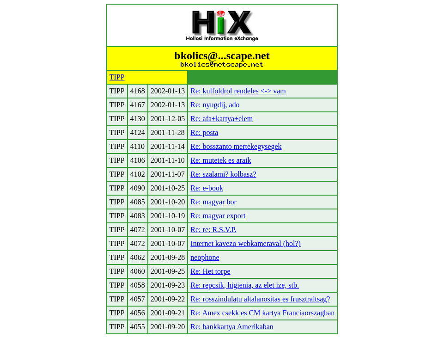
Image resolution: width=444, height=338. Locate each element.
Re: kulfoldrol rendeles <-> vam (238, 91)
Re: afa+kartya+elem (221, 119)
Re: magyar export (217, 216)
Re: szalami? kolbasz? (223, 174)
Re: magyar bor (213, 202)
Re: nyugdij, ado (214, 105)
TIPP (117, 77)
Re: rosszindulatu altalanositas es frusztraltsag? (260, 299)
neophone (204, 257)
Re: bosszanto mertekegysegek (235, 146)
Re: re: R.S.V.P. (213, 230)
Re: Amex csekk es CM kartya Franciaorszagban (262, 313)
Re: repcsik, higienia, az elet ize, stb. (244, 285)
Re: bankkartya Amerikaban (232, 327)
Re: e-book (206, 188)
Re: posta (204, 132)
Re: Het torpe (210, 271)
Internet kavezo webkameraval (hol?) (245, 243)
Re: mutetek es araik (220, 160)
